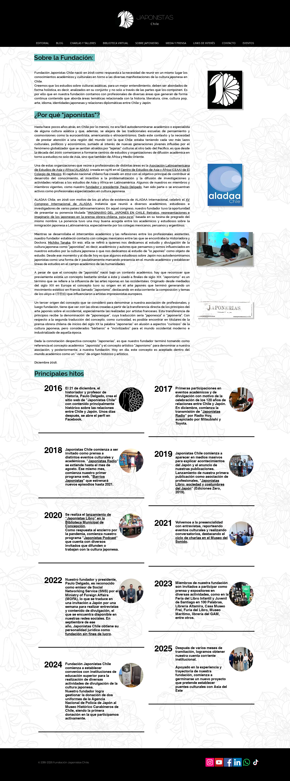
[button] (83, 41)
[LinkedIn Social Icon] (237, 762)
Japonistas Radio (102, 461)
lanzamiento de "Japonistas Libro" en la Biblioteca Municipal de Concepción (88, 520)
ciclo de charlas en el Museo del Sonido (201, 540)
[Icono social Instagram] (209, 762)
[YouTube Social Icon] (219, 762)
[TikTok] (255, 762)
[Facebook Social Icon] (228, 762)
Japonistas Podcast (100, 538)
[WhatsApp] (246, 762)
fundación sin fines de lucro (88, 634)
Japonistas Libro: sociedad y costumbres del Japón (199, 484)
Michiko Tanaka (59, 242)
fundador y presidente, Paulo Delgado (114, 187)
